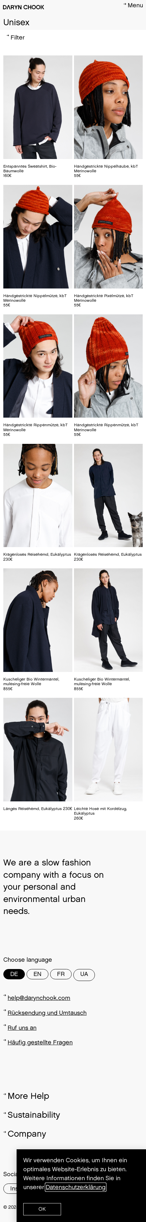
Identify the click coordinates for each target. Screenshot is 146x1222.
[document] (73, 611)
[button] (42, 1209)
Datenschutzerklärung (76, 1187)
